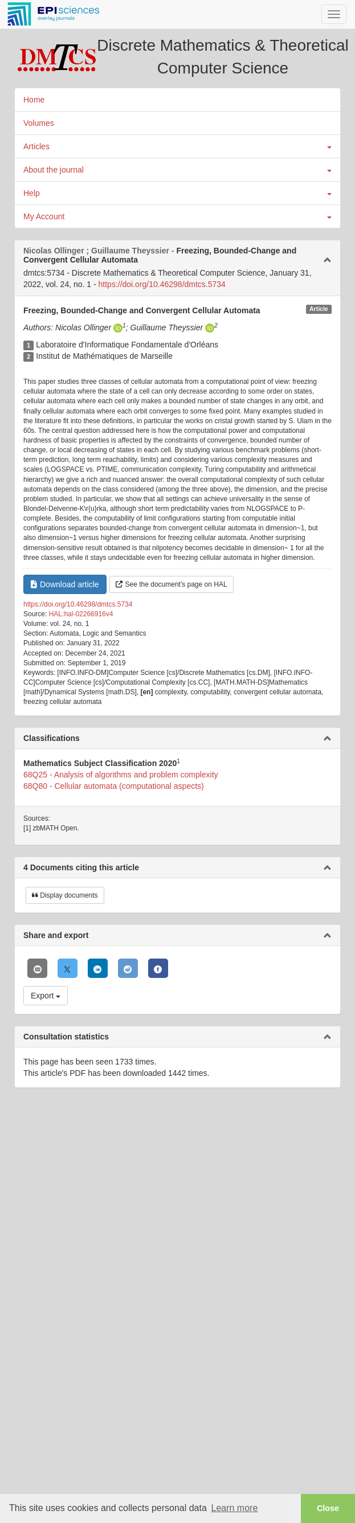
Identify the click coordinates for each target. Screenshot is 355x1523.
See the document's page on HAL (171, 584)
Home (33, 99)
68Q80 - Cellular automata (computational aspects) (113, 786)
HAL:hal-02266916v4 (81, 614)
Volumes (38, 123)
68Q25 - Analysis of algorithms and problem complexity (120, 774)
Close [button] (328, 1508)
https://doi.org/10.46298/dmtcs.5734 (162, 284)
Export (45, 995)
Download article (65, 584)
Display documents (65, 895)
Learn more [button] (234, 1508)
